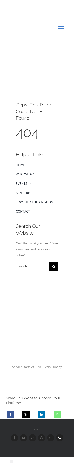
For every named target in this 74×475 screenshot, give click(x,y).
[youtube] (23, 437)
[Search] (53, 266)
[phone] (59, 437)
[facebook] (14, 437)
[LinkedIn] (41, 414)
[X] (26, 414)
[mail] (50, 437)
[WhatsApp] (57, 414)
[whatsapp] (41, 437)
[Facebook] (10, 414)
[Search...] (32, 266)
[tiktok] (32, 437)
